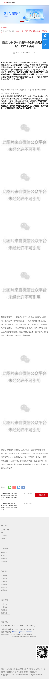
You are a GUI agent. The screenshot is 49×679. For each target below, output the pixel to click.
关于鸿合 (4, 604)
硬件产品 (4, 552)
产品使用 (4, 578)
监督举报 (4, 613)
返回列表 (42, 495)
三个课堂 (4, 535)
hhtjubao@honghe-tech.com (22, 632)
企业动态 (4, 27)
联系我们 (4, 610)
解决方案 (4, 525)
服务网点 (4, 587)
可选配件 (4, 561)
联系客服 (4, 590)
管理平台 (4, 558)
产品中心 (4, 548)
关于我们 (4, 600)
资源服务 (4, 571)
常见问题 (4, 584)
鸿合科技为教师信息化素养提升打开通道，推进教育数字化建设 (16, 497)
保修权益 (4, 581)
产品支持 (4, 575)
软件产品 (4, 555)
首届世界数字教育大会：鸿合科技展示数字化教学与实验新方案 (16, 507)
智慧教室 (4, 538)
